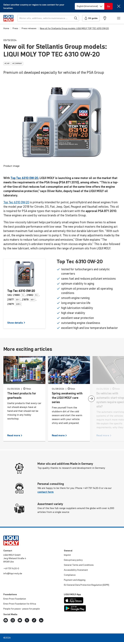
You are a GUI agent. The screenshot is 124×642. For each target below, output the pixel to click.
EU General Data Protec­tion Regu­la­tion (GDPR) (86, 584)
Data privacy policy (73, 560)
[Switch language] (89, 6)
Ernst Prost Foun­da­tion (14, 598)
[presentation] (91, 399)
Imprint (67, 555)
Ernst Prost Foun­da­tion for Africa (19, 603)
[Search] (48, 18)
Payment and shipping (74, 579)
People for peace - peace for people (21, 608)
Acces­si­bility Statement (76, 569)
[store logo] (8, 18)
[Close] (119, 6)
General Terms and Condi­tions (79, 564)
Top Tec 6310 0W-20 (24, 178)
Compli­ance (70, 574)
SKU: (9, 295)
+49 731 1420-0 (11, 568)
